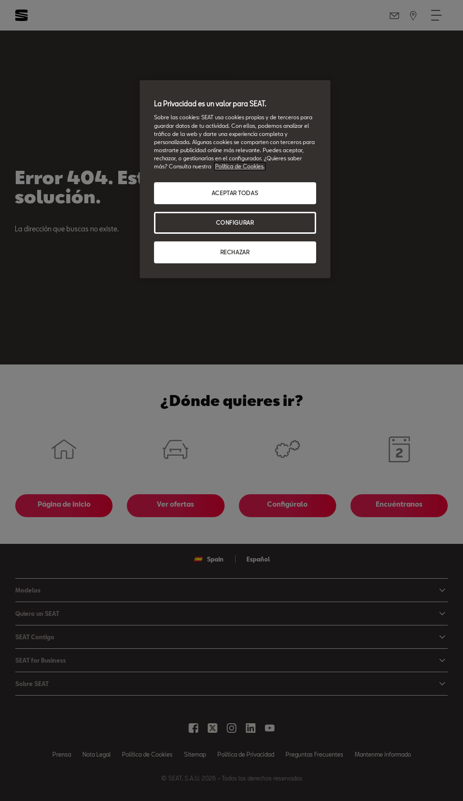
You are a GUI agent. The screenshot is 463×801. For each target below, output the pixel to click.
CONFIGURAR (235, 222)
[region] (235, 179)
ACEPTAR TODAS (235, 193)
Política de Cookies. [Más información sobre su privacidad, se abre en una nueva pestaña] (240, 166)
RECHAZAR (235, 252)
